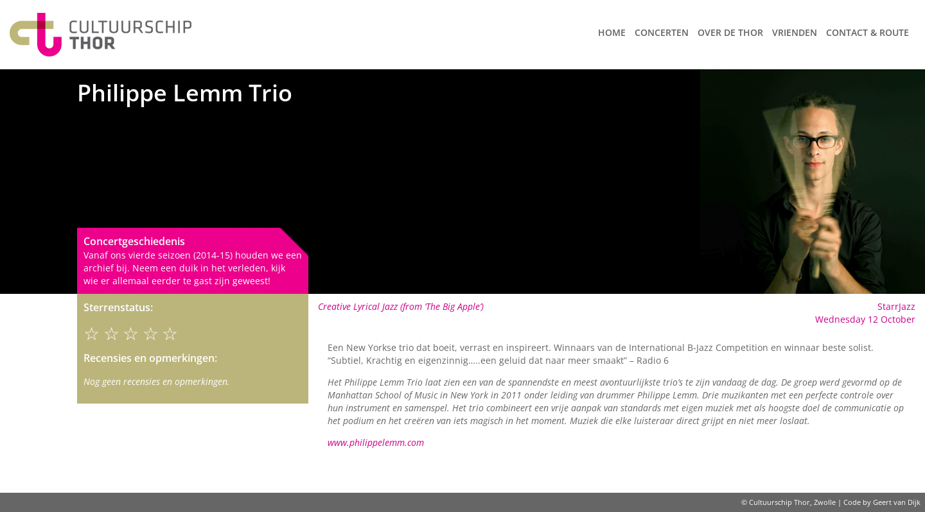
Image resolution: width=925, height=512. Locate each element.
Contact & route (867, 32)
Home (612, 32)
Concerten (662, 32)
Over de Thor (730, 32)
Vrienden (794, 32)
